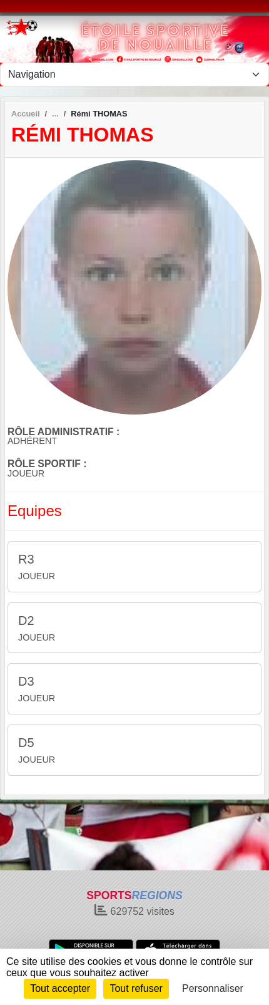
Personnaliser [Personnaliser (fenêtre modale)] (212, 988)
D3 (26, 681)
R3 (26, 559)
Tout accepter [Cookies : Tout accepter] (60, 988)
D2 (26, 620)
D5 (26, 743)
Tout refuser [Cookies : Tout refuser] (135, 988)
